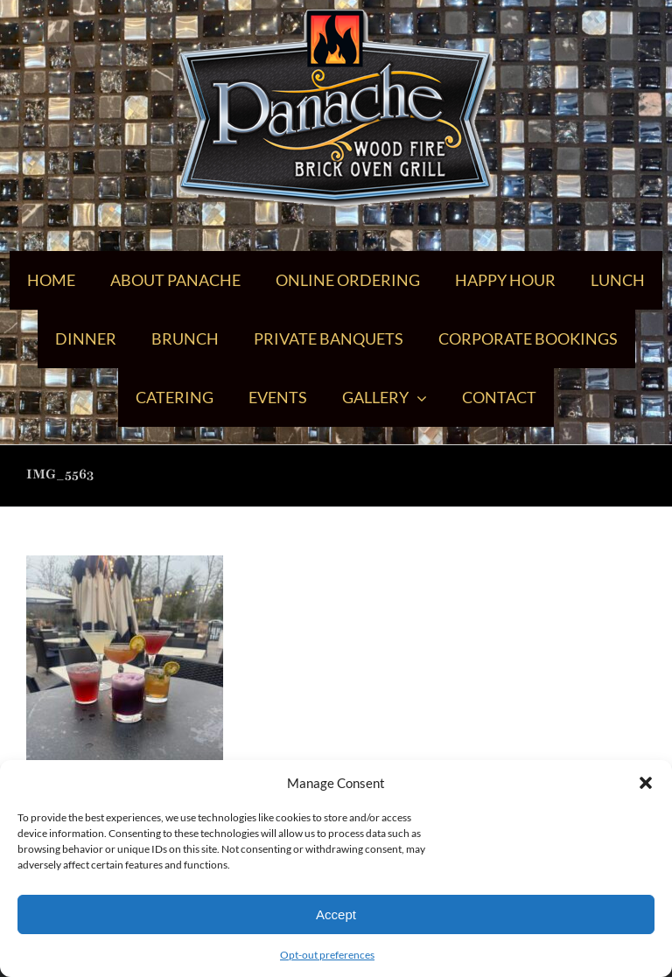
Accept (336, 914)
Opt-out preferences (327, 954)
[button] (645, 783)
